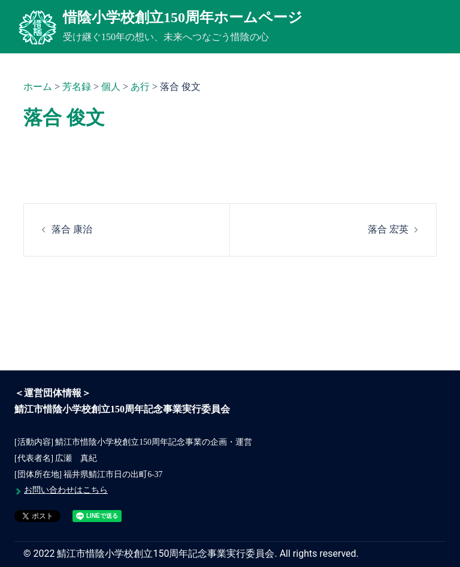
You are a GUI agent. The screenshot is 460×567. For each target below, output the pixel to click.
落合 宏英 (388, 229)
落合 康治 (72, 229)
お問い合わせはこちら (66, 489)
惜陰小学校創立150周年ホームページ (182, 17)
